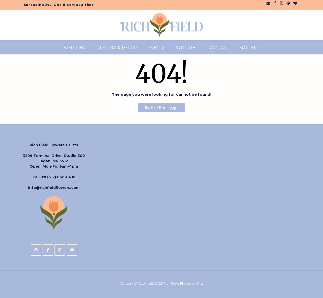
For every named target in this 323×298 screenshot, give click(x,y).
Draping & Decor (117, 47)
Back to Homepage (161, 107)
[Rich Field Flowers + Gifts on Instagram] (36, 250)
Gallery (249, 47)
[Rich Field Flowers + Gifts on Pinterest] (59, 250)
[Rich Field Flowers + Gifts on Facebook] (48, 250)
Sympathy (187, 47)
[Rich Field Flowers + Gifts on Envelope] (72, 250)
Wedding (74, 47)
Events (156, 47)
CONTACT (219, 47)
